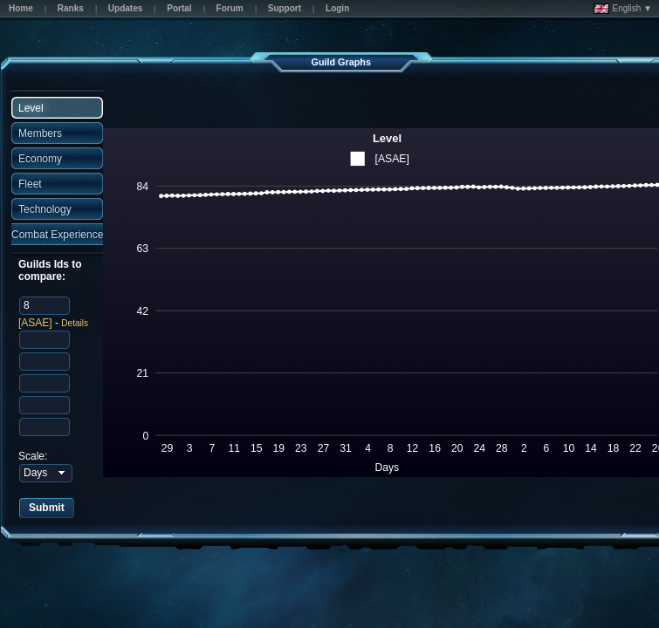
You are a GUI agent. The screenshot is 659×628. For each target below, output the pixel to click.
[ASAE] (35, 323)
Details (74, 323)
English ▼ (623, 8)
